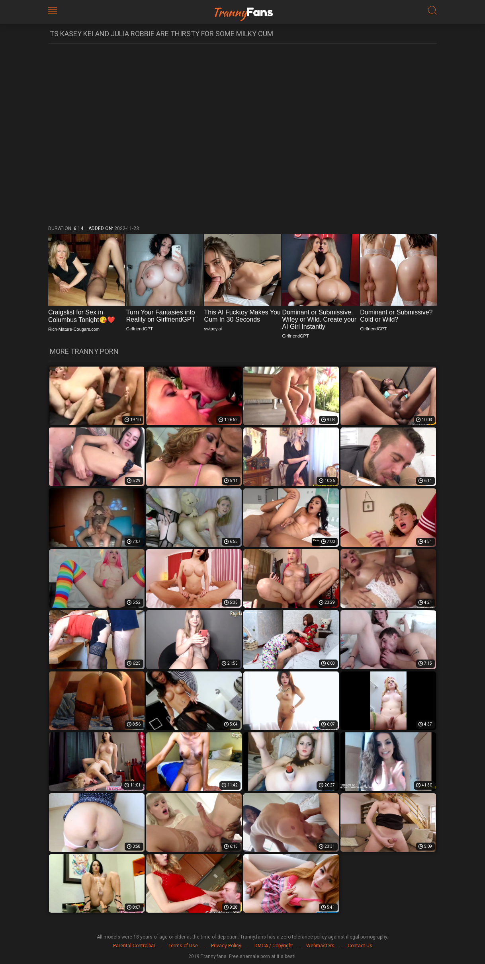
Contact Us (360, 945)
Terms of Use (183, 945)
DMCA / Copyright (273, 945)
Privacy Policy (226, 945)
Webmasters (320, 945)
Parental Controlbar (134, 945)
